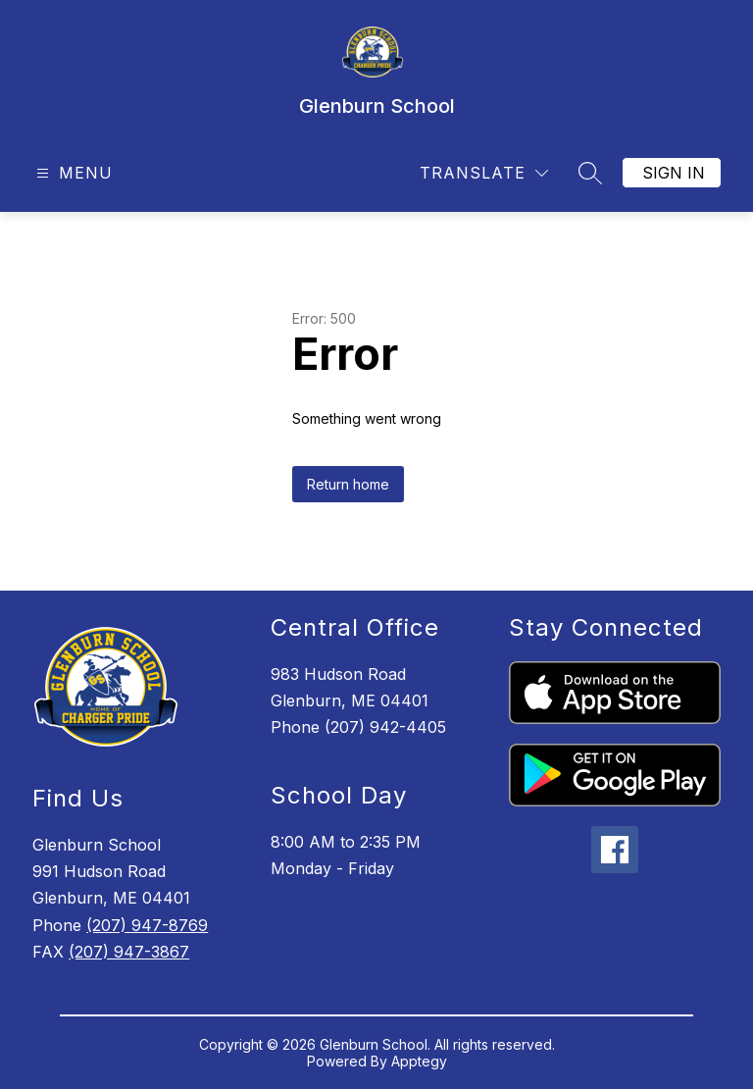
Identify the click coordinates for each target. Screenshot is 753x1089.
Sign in (673, 172)
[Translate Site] (484, 173)
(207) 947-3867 (129, 951)
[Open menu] (72, 173)
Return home (348, 484)
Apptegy (419, 1061)
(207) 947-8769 (147, 925)
